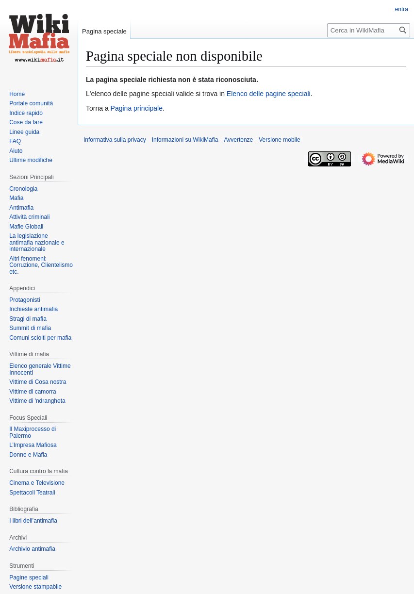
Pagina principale (137, 108)
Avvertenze (238, 139)
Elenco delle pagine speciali (269, 94)
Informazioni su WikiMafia (185, 139)
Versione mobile (279, 139)
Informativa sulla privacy (114, 139)
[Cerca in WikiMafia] (368, 30)
